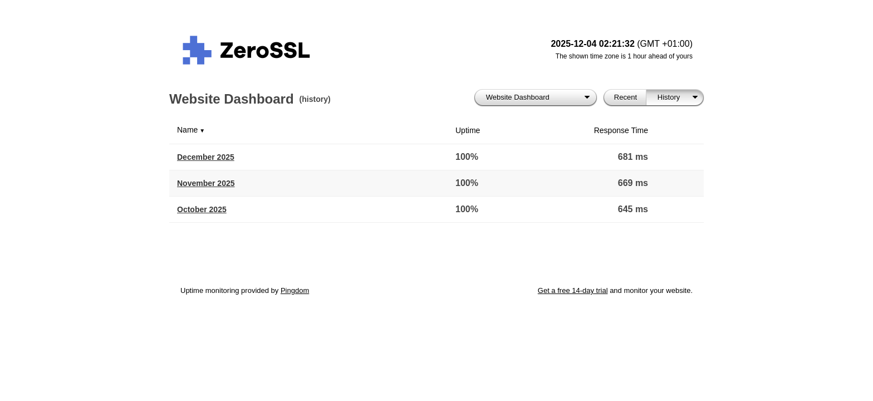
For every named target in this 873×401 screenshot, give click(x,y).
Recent (625, 97)
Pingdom (295, 290)
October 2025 (202, 209)
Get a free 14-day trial (573, 290)
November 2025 (206, 183)
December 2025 (205, 157)
